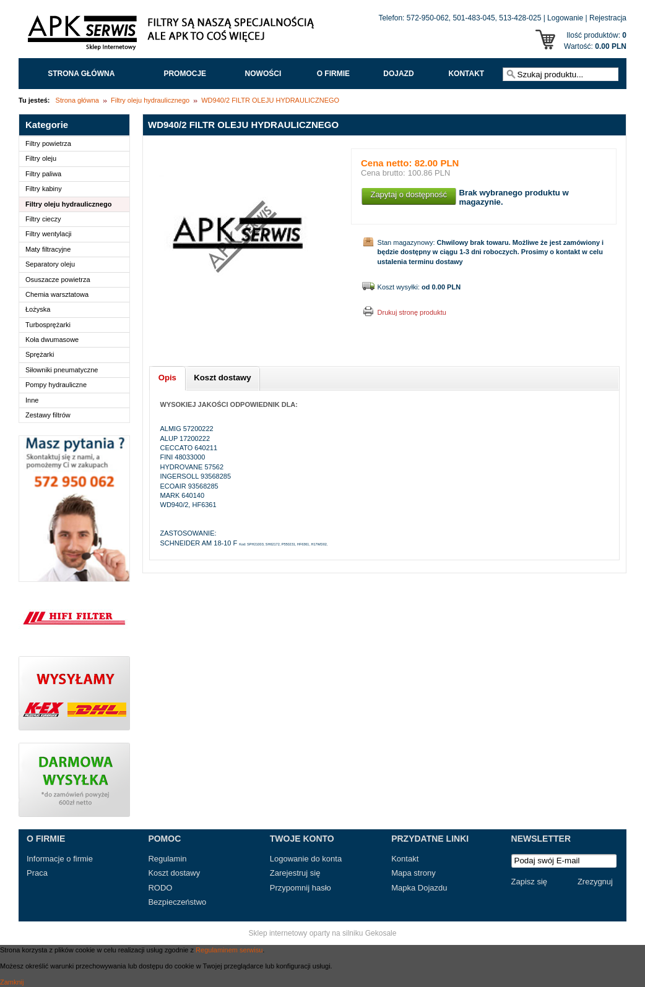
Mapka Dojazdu (419, 887)
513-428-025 (520, 18)
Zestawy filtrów (48, 415)
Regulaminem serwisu (229, 950)
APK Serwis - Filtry (173, 35)
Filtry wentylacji (48, 233)
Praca (37, 873)
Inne (31, 400)
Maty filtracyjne (48, 249)
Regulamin (167, 858)
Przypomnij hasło (300, 887)
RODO (160, 887)
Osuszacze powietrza (57, 279)
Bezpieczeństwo (177, 902)
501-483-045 (474, 18)
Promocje (184, 73)
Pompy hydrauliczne (56, 384)
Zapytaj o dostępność (408, 194)
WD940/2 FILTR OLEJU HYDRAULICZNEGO (270, 100)
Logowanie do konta (306, 858)
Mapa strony (413, 873)
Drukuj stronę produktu (412, 312)
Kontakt (466, 73)
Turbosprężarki (48, 324)
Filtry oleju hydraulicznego (150, 100)
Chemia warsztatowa (57, 294)
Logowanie (565, 18)
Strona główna (81, 73)
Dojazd (398, 73)
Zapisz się (529, 881)
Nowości (263, 73)
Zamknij (12, 982)
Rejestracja (607, 18)
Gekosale (381, 933)
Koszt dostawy (174, 873)
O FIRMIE (333, 73)
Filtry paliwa (43, 173)
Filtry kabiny (43, 188)
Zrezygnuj (595, 881)
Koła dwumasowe (52, 339)
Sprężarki (39, 354)
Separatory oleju (50, 264)
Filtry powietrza (48, 143)
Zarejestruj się (295, 873)
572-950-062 (428, 18)
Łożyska (37, 309)
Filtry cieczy (43, 219)
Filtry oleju (40, 158)
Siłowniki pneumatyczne (61, 370)
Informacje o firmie (60, 858)
